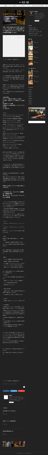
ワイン (40, 35)
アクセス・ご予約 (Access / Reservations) (35, 5)
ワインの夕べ (38, 31)
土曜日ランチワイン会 (33, 33)
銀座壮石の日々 (8, 21)
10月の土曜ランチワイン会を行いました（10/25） (12, 410)
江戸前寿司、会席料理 (33, 29)
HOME (5, 5)
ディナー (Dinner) (12, 5)
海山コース (31, 31)
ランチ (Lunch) (22, 5)
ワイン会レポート (32, 35)
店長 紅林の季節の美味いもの (8, 431)
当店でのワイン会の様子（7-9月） (39, 80)
